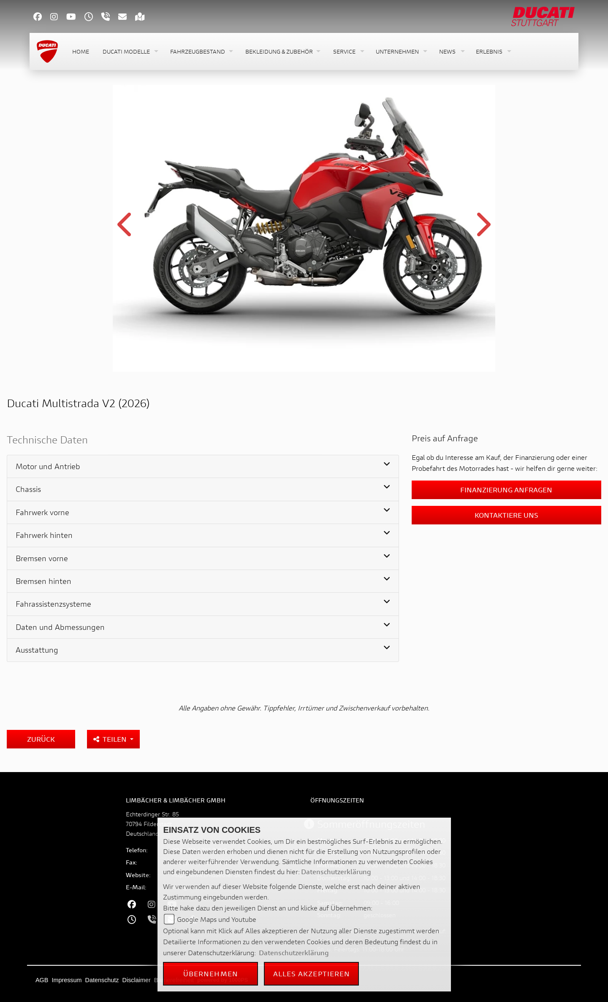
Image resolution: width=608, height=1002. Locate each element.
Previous (126, 229)
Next (482, 229)
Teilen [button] (110, 739)
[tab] (203, 466)
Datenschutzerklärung (336, 871)
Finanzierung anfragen (506, 489)
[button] (129, 51)
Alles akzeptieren (311, 973)
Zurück (41, 739)
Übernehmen (210, 973)
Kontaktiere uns (506, 514)
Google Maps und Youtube (216, 919)
